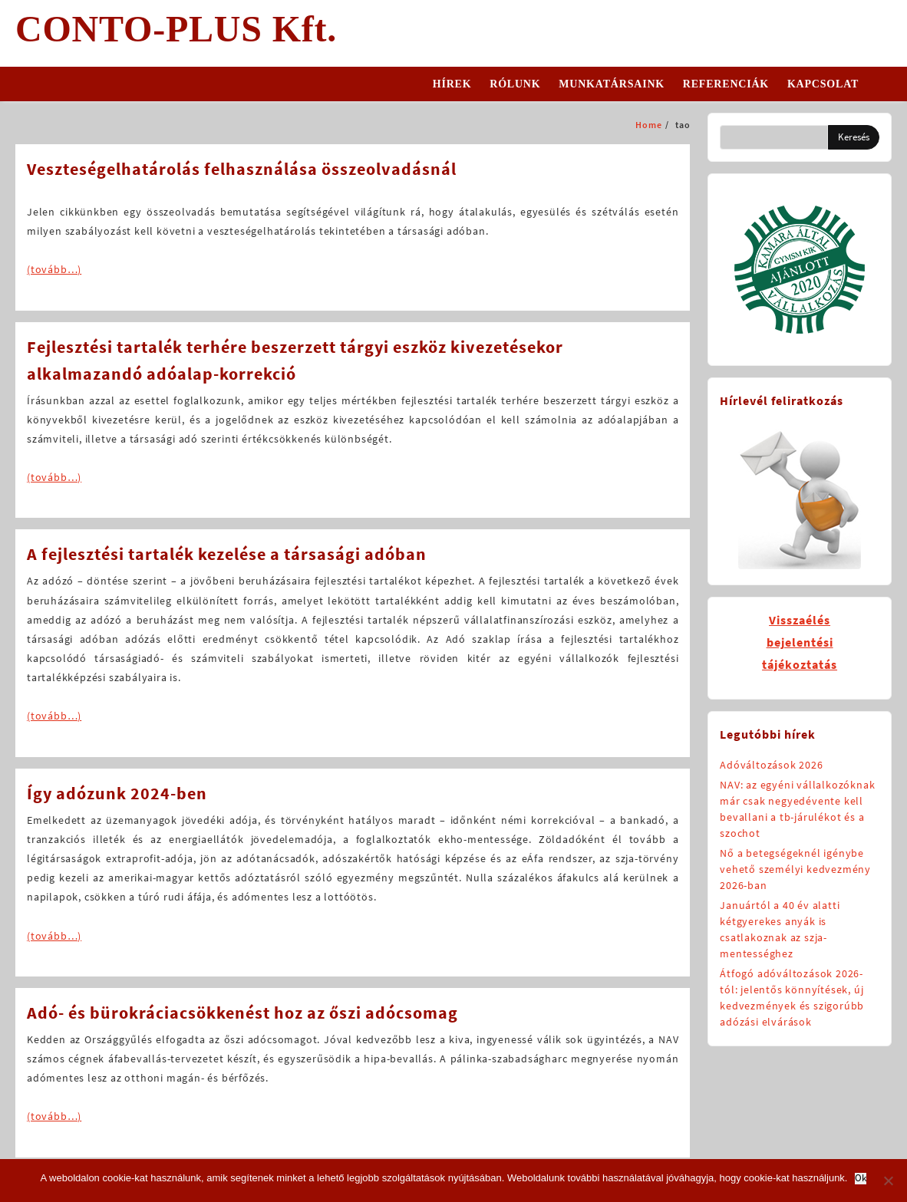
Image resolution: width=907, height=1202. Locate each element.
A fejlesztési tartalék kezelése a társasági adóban (227, 554)
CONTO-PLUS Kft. (176, 28)
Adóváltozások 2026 (771, 765)
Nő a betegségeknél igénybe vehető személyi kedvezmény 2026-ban (795, 869)
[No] (887, 1180)
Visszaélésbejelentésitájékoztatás (799, 642)
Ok (860, 1178)
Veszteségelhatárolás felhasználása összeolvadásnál (242, 168)
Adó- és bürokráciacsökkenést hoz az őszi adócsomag (242, 1012)
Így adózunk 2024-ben (117, 793)
